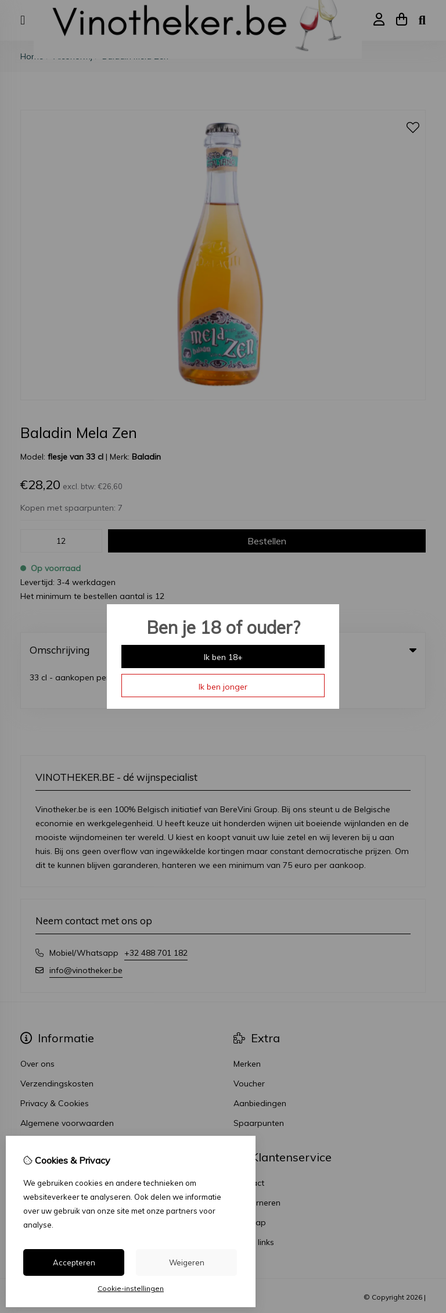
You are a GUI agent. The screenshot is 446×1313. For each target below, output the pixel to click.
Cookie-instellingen (131, 1288)
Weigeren (186, 1262)
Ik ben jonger (223, 686)
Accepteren (74, 1262)
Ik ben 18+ (223, 657)
